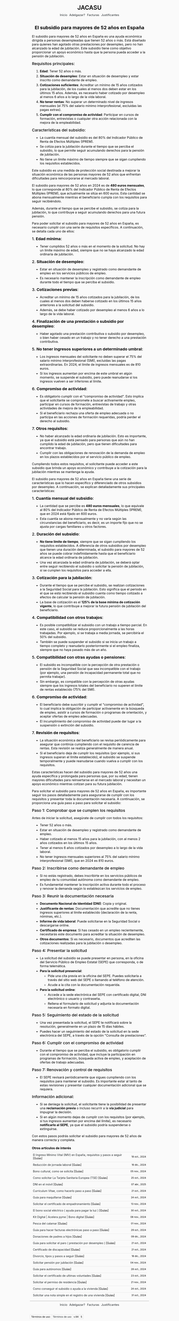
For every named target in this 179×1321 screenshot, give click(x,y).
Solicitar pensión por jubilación (53, 1262)
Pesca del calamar (45, 1223)
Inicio (63, 15)
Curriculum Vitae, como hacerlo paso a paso (62, 1191)
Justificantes (110, 15)
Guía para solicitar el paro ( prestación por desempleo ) (69, 1243)
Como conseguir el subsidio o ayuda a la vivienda (65, 1288)
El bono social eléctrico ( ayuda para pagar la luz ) (65, 1210)
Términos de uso (62, 1316)
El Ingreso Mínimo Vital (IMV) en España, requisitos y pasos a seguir (77, 1155)
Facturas (93, 15)
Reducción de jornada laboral (52, 1164)
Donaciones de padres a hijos (52, 1236)
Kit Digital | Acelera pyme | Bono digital (58, 1217)
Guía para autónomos (47, 1269)
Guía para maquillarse (47, 1197)
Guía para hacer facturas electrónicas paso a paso (66, 1230)
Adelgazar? (77, 15)
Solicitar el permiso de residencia (54, 1282)
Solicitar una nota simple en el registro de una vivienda (69, 1295)
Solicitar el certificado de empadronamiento (61, 1204)
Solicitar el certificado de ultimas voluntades (62, 1275)
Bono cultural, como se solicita (53, 1171)
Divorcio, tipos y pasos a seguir (53, 1256)
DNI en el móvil (43, 1184)
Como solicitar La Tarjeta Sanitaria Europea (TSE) (65, 1177)
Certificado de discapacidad (51, 1249)
